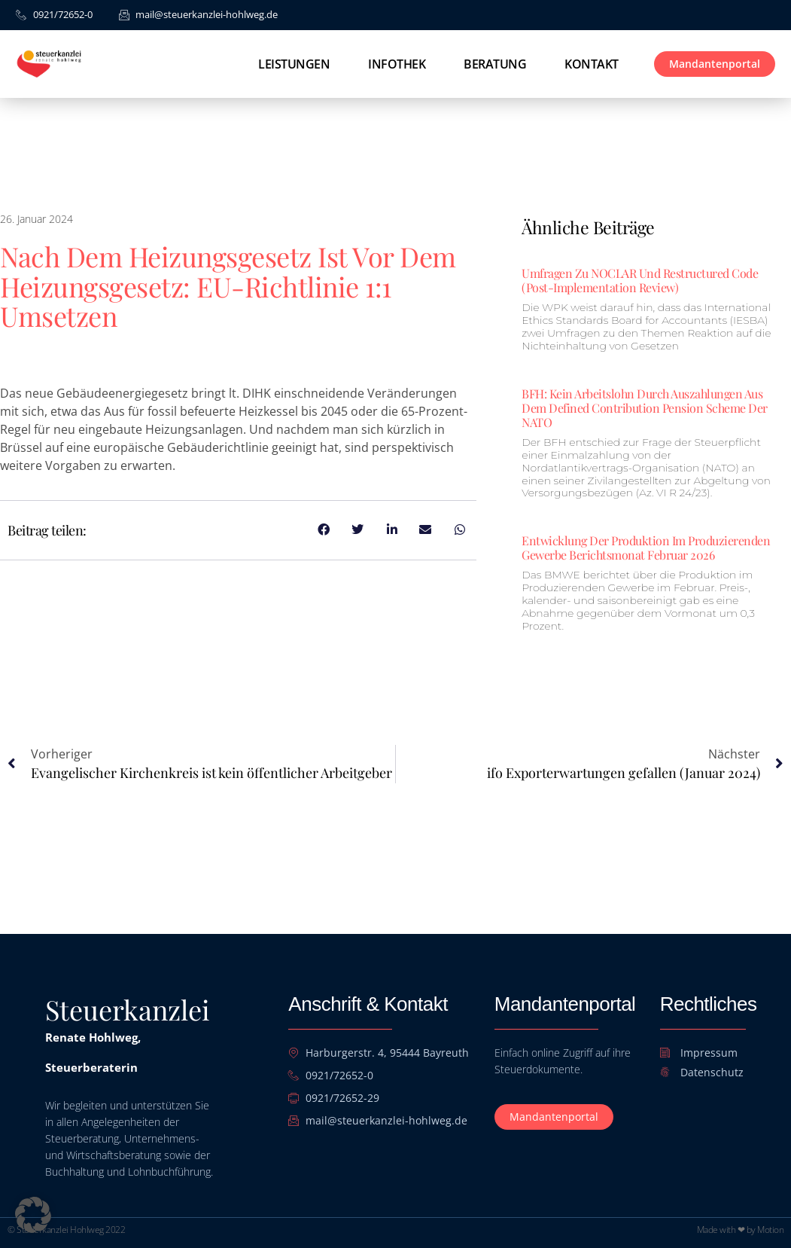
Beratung (495, 64)
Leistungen (294, 64)
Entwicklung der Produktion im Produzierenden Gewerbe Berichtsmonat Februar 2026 (646, 547)
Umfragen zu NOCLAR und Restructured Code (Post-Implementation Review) (640, 280)
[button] (33, 1215)
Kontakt (591, 64)
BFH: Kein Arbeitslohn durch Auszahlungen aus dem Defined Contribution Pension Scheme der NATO (645, 408)
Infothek (396, 64)
